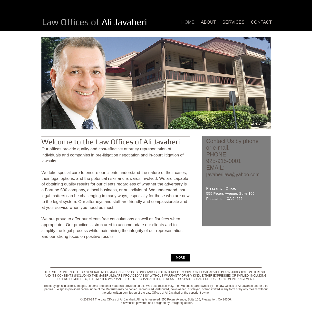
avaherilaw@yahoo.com (233, 174)
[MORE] (180, 257)
